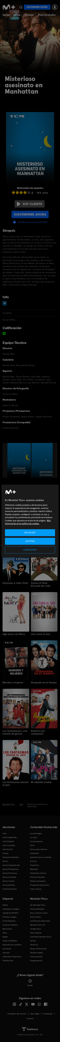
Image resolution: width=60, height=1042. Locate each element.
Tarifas (33, 941)
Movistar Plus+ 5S (37, 925)
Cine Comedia (9, 845)
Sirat (32, 845)
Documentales (9, 885)
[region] (29, 521)
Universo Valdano (10, 925)
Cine (17, 15)
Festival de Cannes (38, 873)
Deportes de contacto (12, 945)
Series (6, 15)
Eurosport (7, 949)
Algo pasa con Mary (14, 634)
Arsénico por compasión (38, 732)
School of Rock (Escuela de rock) (40, 584)
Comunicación (36, 957)
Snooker (6, 953)
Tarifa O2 (34, 945)
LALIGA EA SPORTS (10, 913)
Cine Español (8, 841)
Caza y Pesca (35, 889)
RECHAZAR (29, 532)
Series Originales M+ (11, 865)
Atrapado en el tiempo (44, 682)
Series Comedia (9, 877)
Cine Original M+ (10, 837)
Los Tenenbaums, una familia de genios (15, 732)
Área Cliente (35, 917)
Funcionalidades (37, 909)
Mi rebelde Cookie (41, 782)
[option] (19, 460)
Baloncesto (7, 929)
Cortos (5, 853)
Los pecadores (36, 841)
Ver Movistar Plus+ (38, 905)
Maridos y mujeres (13, 682)
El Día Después (9, 921)
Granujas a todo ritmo (15, 583)
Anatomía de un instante (40, 857)
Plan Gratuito (47, 15)
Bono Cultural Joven (39, 913)
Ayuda (30, 982)
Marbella (34, 869)
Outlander (34, 853)
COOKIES (30, 1018)
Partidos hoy (8, 960)
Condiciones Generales (40, 921)
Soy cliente (29, 204)
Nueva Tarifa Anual (38, 949)
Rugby (5, 937)
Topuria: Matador (10, 941)
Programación (36, 960)
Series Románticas (10, 869)
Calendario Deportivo (12, 957)
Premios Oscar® (37, 877)
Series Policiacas (10, 873)
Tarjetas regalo (36, 953)
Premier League (9, 917)
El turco (33, 861)
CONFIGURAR (30, 550)
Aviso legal (34, 1014)
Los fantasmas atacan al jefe (16, 783)
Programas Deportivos (39, 885)
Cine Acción (8, 849)
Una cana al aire (40, 634)
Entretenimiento (10, 889)
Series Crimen (9, 881)
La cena (33, 837)
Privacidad (47, 1014)
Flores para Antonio (38, 849)
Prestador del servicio (17, 1014)
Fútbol (29, 15)
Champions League (11, 909)
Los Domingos (36, 833)
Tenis (5, 933)
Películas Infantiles (11, 857)
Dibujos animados (37, 881)
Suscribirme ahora (37, 7)
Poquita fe (34, 865)
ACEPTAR (30, 541)
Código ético (35, 929)
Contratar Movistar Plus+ (41, 937)
